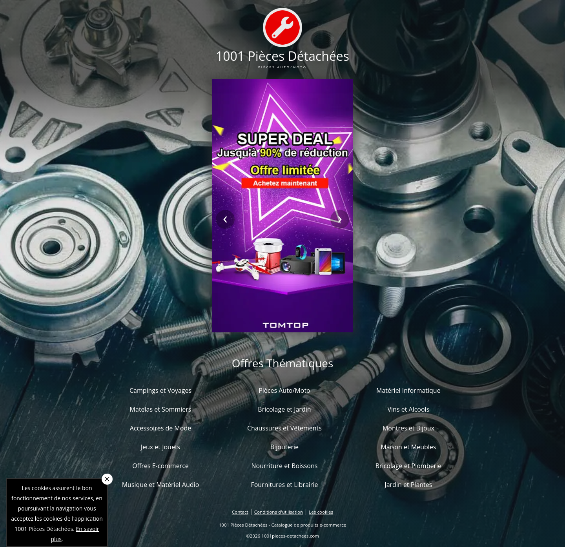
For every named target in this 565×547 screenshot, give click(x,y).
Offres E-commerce (160, 465)
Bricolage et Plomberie (408, 465)
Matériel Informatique (408, 390)
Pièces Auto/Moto (284, 390)
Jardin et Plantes (408, 484)
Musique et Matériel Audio (160, 484)
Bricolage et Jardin (284, 409)
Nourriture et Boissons (284, 465)
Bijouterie (284, 447)
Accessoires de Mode (160, 428)
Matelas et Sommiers (160, 409)
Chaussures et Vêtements (284, 428)
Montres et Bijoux (408, 428)
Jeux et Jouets (160, 447)
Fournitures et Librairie (284, 484)
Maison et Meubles (408, 447)
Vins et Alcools (409, 409)
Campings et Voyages (160, 390)
